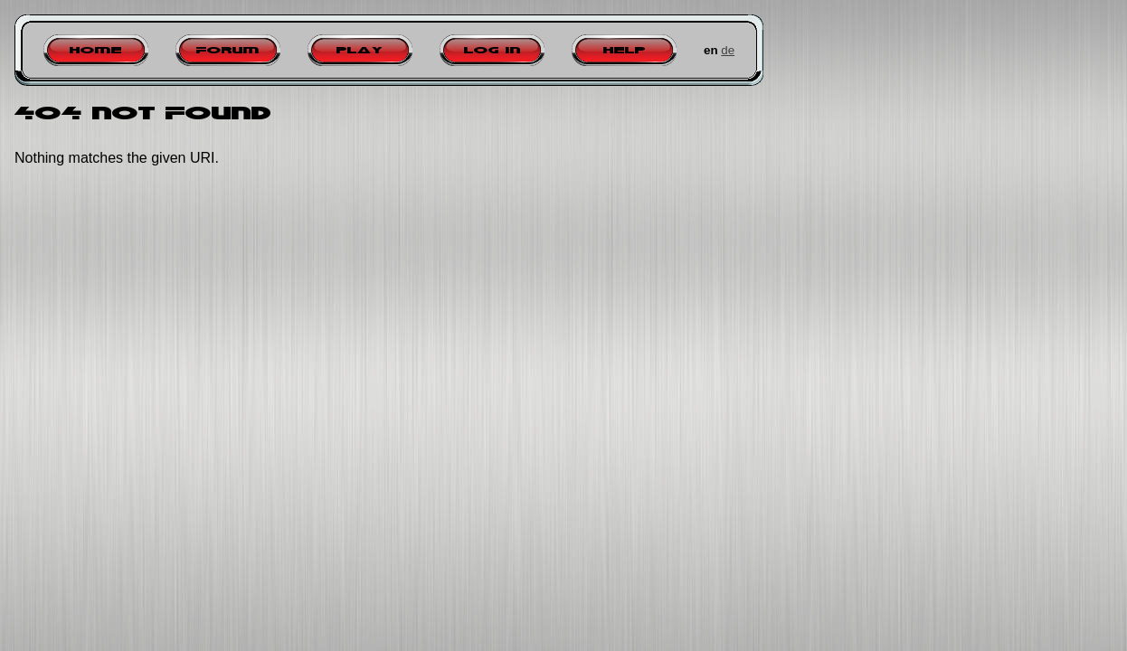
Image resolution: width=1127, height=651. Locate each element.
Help (624, 50)
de (727, 50)
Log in (492, 50)
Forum (228, 50)
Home (96, 50)
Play (360, 50)
